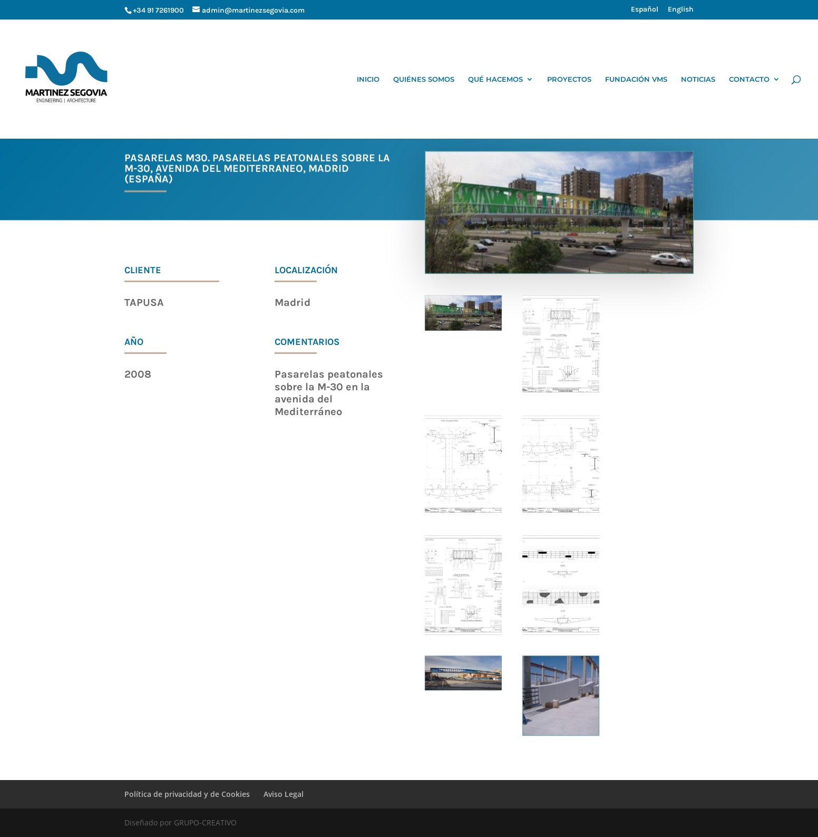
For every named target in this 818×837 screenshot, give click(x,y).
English (681, 10)
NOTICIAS (698, 79)
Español (644, 10)
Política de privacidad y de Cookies (187, 794)
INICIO (368, 79)
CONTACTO (749, 79)
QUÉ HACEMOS (495, 79)
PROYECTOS (569, 79)
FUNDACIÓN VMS (636, 79)
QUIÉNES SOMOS (423, 79)
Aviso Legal (284, 794)
